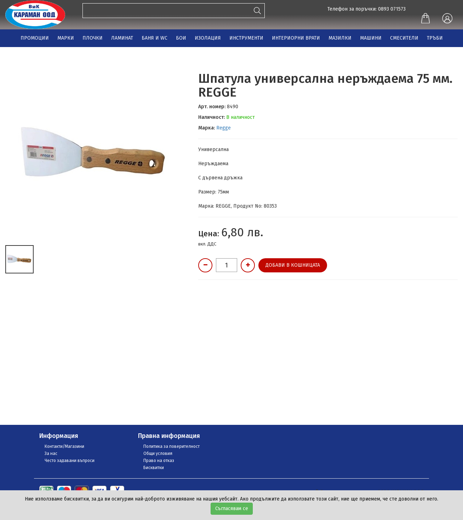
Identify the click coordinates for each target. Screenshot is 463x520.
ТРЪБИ (435, 38)
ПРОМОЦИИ (35, 38)
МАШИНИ (371, 38)
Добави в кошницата (292, 265)
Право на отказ (158, 460)
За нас (51, 453)
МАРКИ (65, 38)
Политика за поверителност (171, 446)
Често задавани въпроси (70, 460)
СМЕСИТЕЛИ (404, 38)
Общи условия (157, 453)
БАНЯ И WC (154, 38)
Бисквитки (153, 467)
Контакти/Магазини (64, 446)
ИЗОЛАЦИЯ (208, 38)
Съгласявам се (231, 508)
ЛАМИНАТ (122, 38)
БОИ (181, 38)
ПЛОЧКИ (92, 38)
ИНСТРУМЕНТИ (246, 38)
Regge (223, 128)
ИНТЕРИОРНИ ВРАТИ (296, 38)
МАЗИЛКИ (339, 38)
